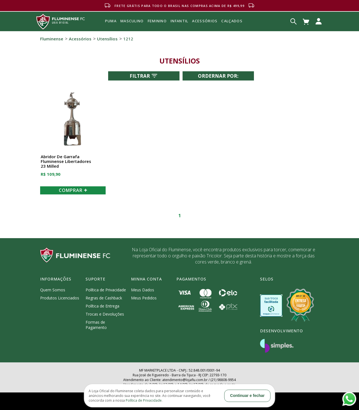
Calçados (231, 20)
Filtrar (144, 76)
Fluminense (51, 39)
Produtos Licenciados (59, 298)
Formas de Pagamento (96, 324)
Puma (111, 27)
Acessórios (204, 33)
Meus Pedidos (144, 298)
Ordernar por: (218, 76)
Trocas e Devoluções (105, 314)
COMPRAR (73, 190)
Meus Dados (142, 289)
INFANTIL (179, 20)
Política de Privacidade (106, 289)
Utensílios (107, 39)
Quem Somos (52, 289)
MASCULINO (132, 20)
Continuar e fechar (247, 395)
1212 (128, 39)
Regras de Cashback (104, 298)
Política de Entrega (102, 306)
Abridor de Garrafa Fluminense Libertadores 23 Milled (66, 161)
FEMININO (157, 20)
